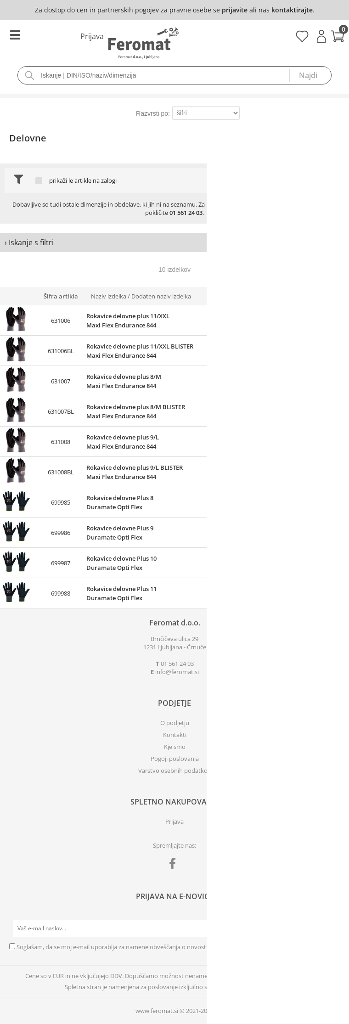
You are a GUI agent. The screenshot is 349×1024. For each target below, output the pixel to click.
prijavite (235, 10)
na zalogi (105, 180)
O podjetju (174, 723)
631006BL (61, 351)
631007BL (61, 411)
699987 (60, 563)
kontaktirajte (292, 10)
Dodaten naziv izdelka (161, 296)
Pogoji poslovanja (175, 758)
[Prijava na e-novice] (331, 928)
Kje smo (175, 747)
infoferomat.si (177, 672)
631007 (60, 381)
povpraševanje (308, 204)
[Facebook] (174, 865)
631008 (60, 442)
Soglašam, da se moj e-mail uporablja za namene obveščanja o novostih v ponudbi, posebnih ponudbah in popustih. (175, 947)
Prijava (321, 36)
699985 (60, 502)
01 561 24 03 (186, 212)
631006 (60, 320)
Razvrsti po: (153, 113)
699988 (60, 593)
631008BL (61, 472)
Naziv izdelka (108, 296)
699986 (60, 533)
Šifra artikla (61, 296)
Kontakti (174, 735)
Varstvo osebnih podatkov (174, 770)
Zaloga (231, 296)
